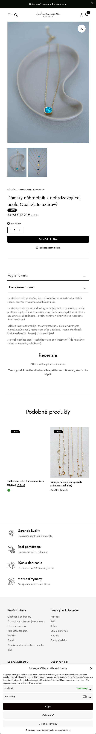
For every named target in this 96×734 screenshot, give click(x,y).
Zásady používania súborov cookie (40, 730)
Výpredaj (55, 616)
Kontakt (11, 640)
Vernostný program (17, 631)
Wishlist (11, 635)
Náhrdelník (39, 189)
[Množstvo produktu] (15, 230)
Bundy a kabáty (58, 640)
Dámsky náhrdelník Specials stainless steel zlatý (66, 483)
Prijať (48, 706)
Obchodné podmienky (19, 616)
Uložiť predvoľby (48, 724)
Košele (54, 626)
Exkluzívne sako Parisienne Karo (25, 481)
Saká (52, 621)
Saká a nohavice (59, 631)
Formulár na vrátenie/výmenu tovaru (26, 621)
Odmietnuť (48, 715)
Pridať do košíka (48, 239)
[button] (91, 668)
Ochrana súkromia (62, 730)
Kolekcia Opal (25, 189)
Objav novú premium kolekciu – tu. (48, 4)
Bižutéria (12, 189)
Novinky (54, 635)
